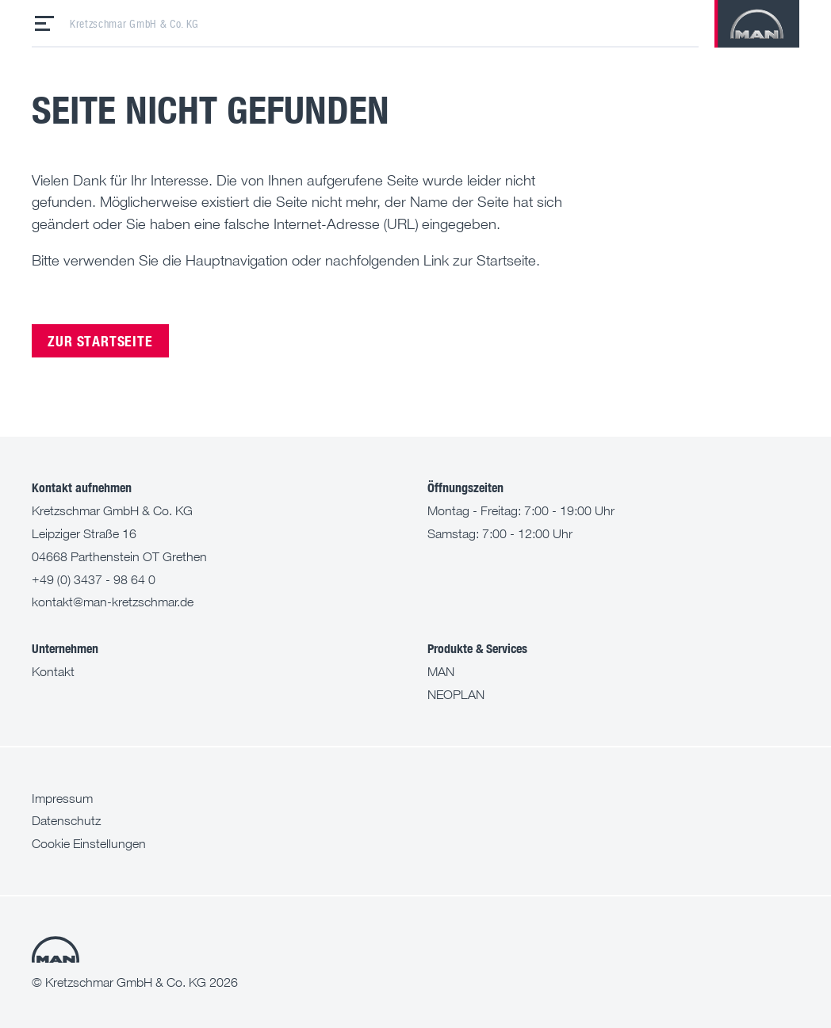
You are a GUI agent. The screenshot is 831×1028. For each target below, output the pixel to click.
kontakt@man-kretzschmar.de (112, 602)
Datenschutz (66, 820)
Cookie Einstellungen (89, 843)
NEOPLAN (455, 694)
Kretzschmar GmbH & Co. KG (134, 24)
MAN (440, 671)
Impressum (62, 798)
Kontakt (53, 671)
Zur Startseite (100, 340)
